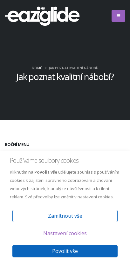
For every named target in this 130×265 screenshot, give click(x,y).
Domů (37, 68)
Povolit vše (65, 251)
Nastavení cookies (65, 233)
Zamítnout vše (65, 215)
